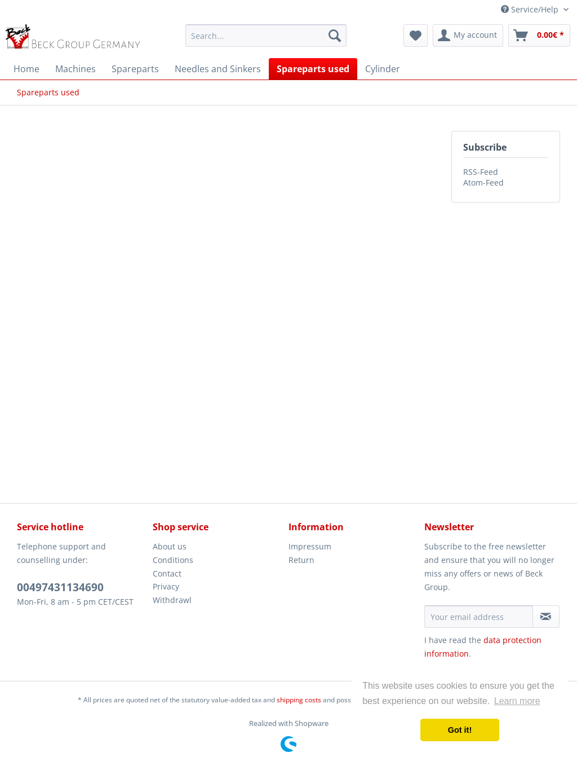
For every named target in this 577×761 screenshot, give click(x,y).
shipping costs (299, 700)
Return (301, 560)
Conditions (173, 560)
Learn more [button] (517, 701)
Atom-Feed (483, 182)
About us (170, 546)
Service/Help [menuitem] (531, 9)
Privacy (166, 586)
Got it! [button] (460, 729)
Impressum (309, 546)
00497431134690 (60, 587)
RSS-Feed (480, 171)
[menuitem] (266, 35)
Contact (167, 573)
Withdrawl (172, 600)
